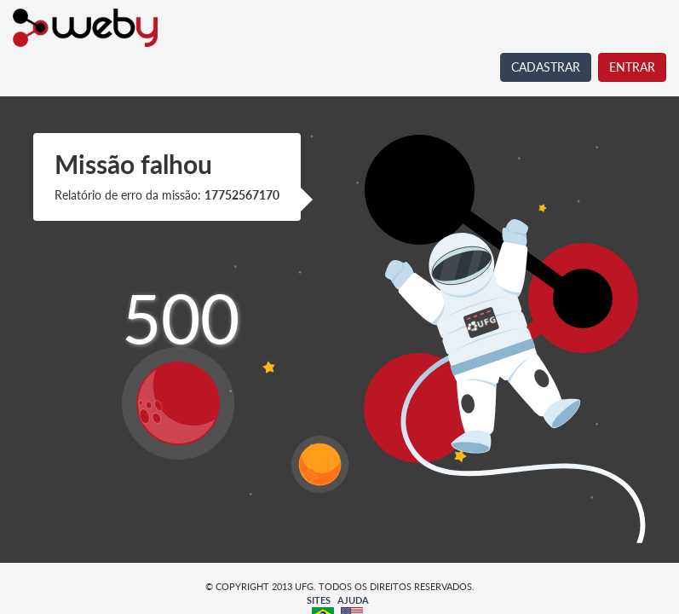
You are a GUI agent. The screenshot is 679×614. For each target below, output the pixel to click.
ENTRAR (632, 67)
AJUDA (353, 599)
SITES (319, 599)
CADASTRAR (545, 67)
